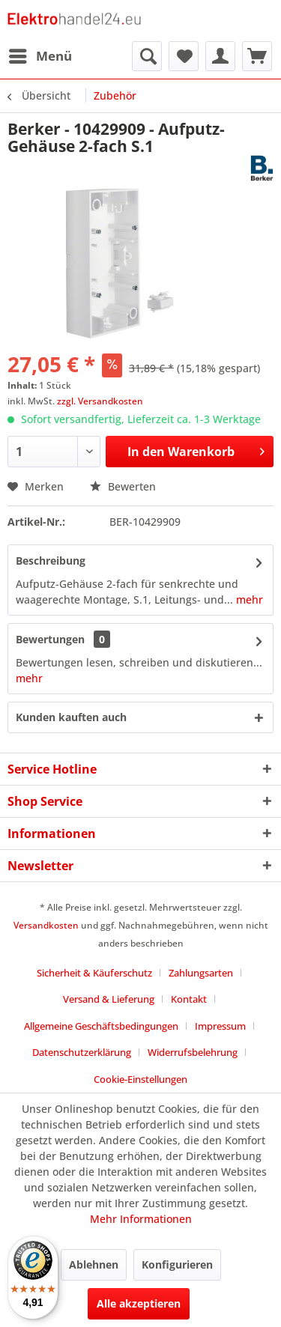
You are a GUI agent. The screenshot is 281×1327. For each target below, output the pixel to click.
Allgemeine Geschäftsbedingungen (101, 1026)
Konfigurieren (177, 1264)
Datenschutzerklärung (81, 1052)
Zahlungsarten (201, 973)
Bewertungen (50, 639)
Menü (40, 54)
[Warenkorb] (257, 56)
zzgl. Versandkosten (100, 401)
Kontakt (189, 999)
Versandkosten (46, 925)
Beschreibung (50, 560)
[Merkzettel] (184, 56)
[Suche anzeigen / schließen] (147, 56)
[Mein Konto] (220, 56)
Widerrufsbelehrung (193, 1052)
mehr (248, 599)
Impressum (220, 1026)
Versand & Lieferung (108, 999)
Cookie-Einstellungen (140, 1079)
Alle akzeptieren (139, 1303)
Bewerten (123, 486)
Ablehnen (93, 1264)
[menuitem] (39, 56)
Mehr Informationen (141, 1219)
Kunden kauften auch (71, 717)
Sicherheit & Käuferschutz (94, 973)
